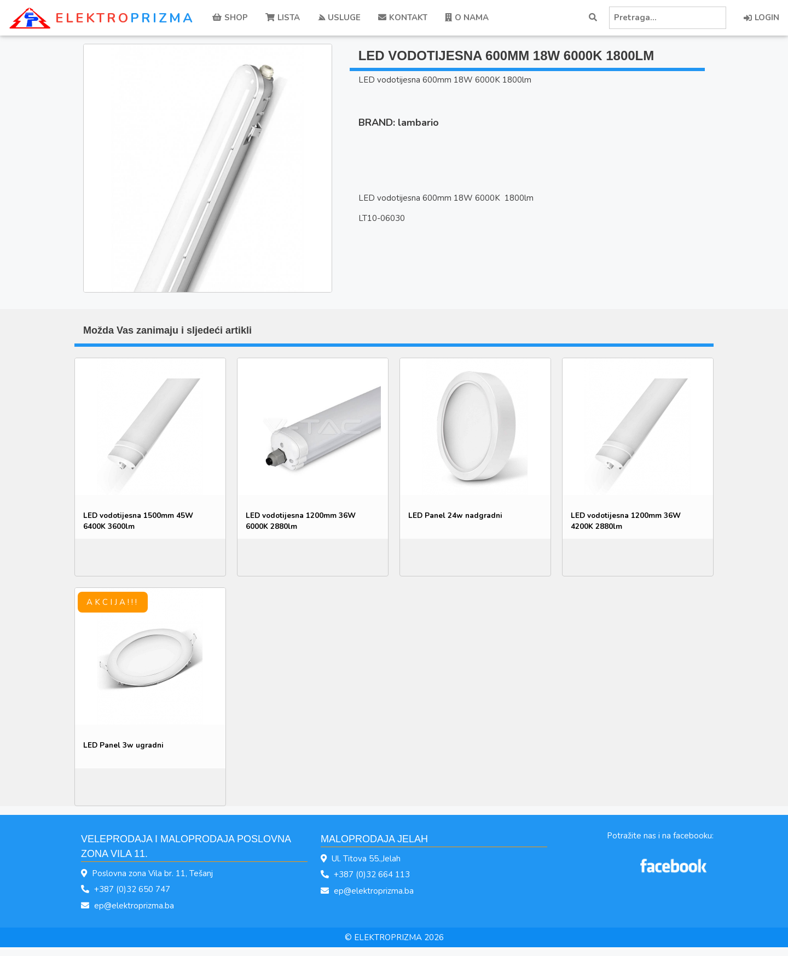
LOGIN (761, 17)
